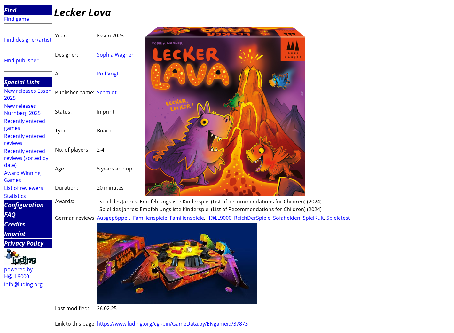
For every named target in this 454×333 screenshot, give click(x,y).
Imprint (15, 233)
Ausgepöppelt (113, 217)
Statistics (15, 196)
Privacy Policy (23, 243)
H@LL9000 (219, 217)
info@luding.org (23, 284)
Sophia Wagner (115, 54)
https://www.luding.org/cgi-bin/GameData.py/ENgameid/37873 (172, 323)
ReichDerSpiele (252, 217)
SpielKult (313, 217)
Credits (14, 224)
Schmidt (107, 92)
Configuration (23, 205)
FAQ (10, 214)
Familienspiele (150, 217)
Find (10, 10)
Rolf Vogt (108, 73)
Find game (16, 18)
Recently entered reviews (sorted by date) (26, 158)
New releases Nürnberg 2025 (22, 109)
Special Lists (22, 82)
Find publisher (21, 60)
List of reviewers (23, 188)
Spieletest (338, 217)
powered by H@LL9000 (18, 273)
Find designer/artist (27, 39)
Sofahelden (286, 217)
